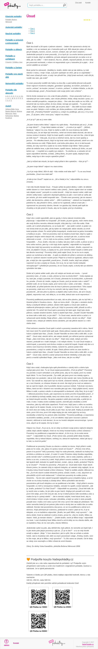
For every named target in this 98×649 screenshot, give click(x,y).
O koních (8, 62)
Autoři (8, 106)
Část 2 (32, 31)
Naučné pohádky (13, 33)
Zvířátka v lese (17, 62)
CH (22, 96)
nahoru (6, 642)
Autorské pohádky (13, 27)
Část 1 (32, 28)
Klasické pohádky (13, 16)
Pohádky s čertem (13, 67)
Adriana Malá (9, 109)
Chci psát (78, 2)
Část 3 (32, 33)
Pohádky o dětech (13, 49)
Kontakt (88, 2)
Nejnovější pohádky (14, 83)
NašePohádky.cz (88, 644)
